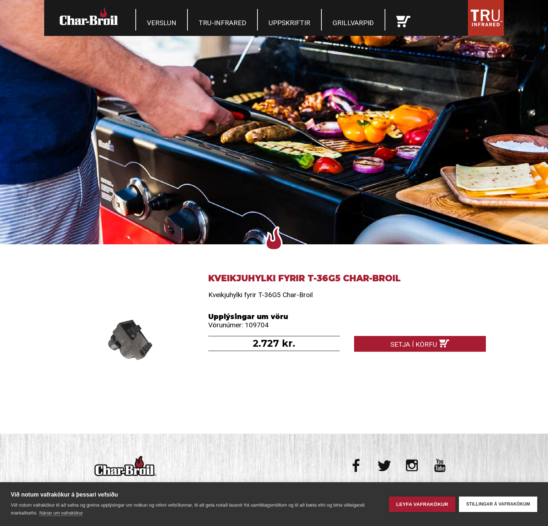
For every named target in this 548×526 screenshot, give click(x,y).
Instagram (412, 465)
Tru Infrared (486, 18)
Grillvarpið (353, 23)
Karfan (403, 20)
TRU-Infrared (222, 23)
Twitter (384, 465)
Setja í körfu (413, 344)
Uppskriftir (289, 23)
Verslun (161, 23)
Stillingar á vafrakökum (498, 504)
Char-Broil (90, 16)
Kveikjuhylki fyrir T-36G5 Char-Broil (128, 339)
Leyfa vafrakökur (422, 504)
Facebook (356, 465)
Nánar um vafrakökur (61, 513)
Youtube (439, 465)
